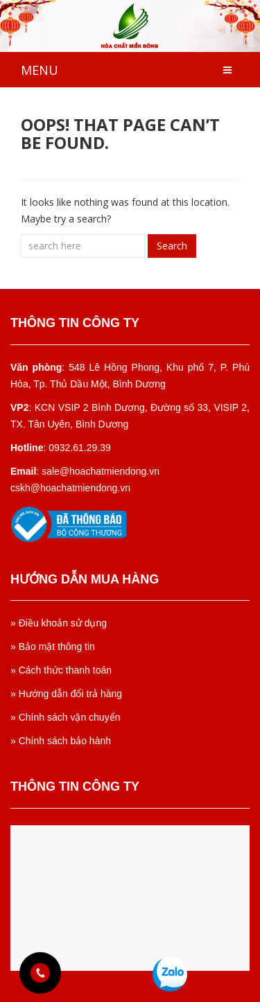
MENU (39, 70)
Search (172, 245)
